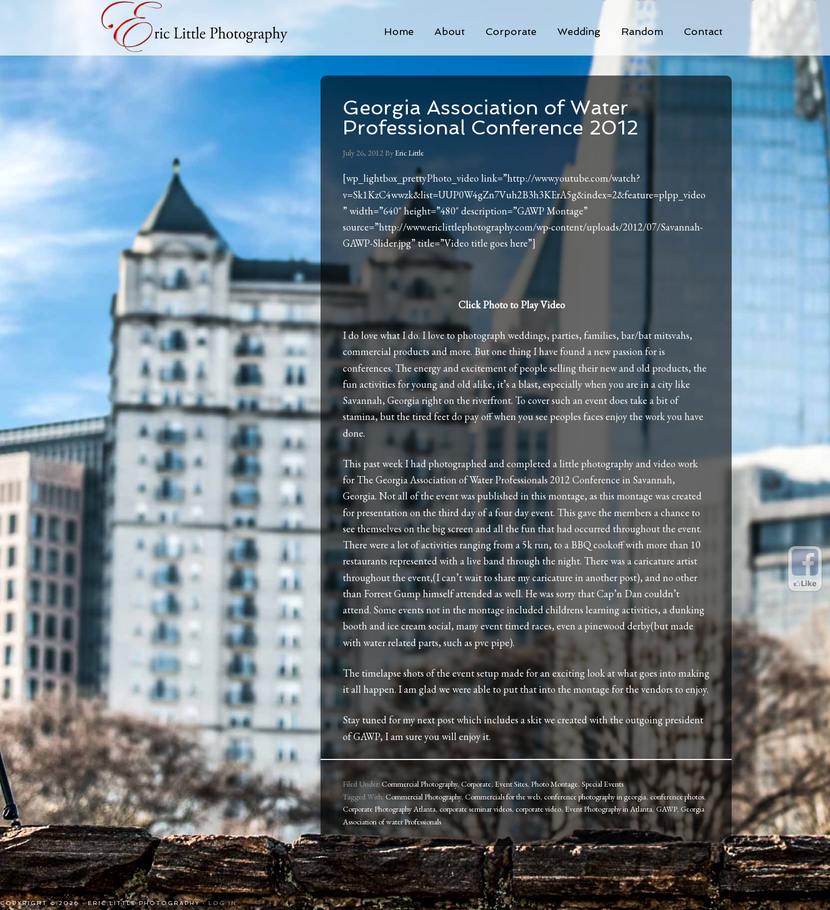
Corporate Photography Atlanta (389, 809)
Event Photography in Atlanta (608, 809)
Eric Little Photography (209, 28)
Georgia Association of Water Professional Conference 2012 (490, 117)
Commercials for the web (502, 797)
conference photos (677, 797)
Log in (222, 903)
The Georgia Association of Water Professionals (452, 479)
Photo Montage (554, 784)
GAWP (666, 809)
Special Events (602, 784)
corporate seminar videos (475, 809)
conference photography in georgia (595, 797)
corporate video (538, 809)
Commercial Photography (419, 784)
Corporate (476, 784)
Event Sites (511, 784)
